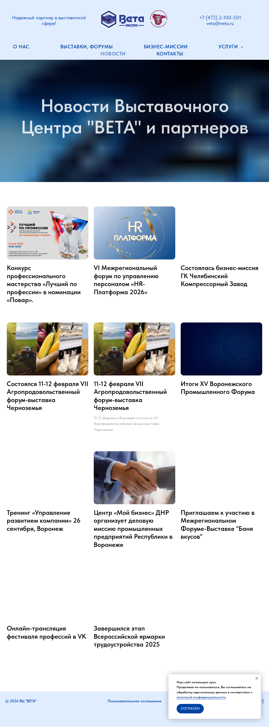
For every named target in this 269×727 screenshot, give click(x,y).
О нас (21, 46)
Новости (113, 54)
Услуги (228, 46)
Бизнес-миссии (166, 46)
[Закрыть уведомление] (256, 678)
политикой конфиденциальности (201, 697)
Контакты (170, 54)
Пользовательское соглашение (134, 701)
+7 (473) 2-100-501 (220, 17)
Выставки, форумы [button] (86, 46)
